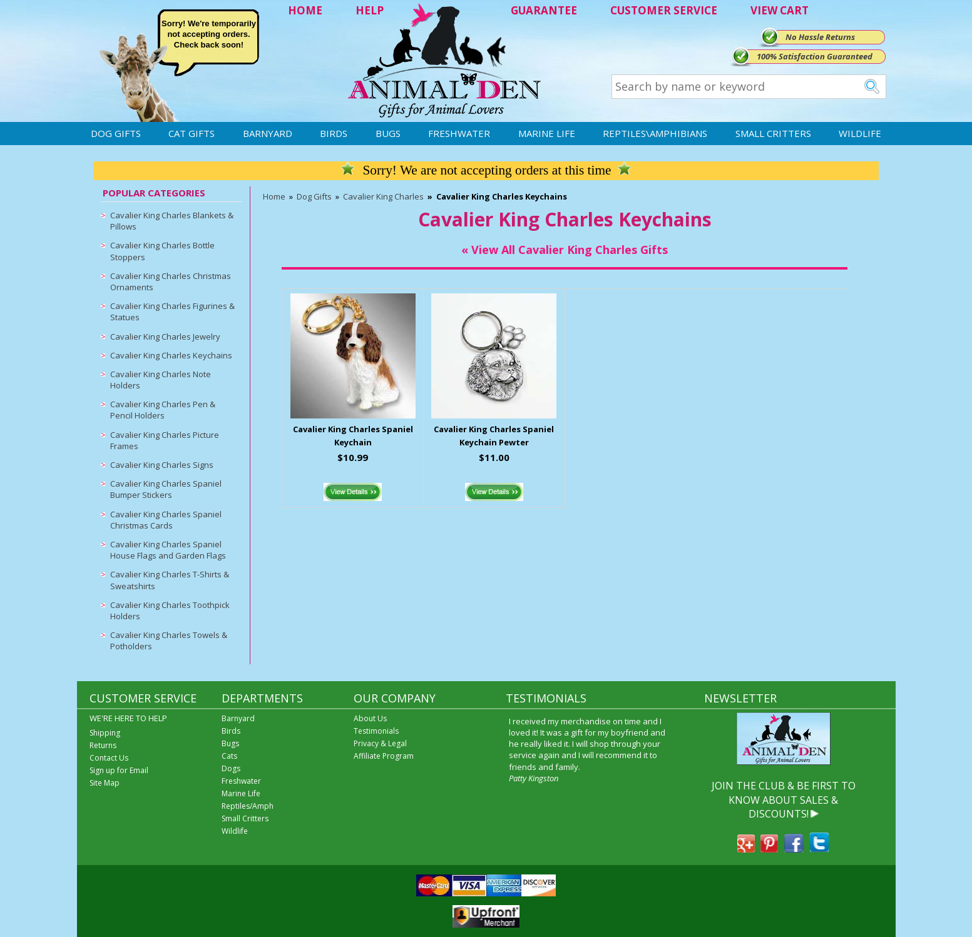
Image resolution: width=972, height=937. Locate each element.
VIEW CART (779, 10)
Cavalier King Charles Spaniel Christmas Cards (166, 520)
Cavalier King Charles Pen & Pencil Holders (162, 409)
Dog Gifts (116, 133)
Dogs (231, 768)
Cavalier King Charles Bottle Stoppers (162, 251)
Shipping (105, 732)
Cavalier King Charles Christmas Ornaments (170, 281)
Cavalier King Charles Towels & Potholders (168, 640)
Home (274, 196)
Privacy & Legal (380, 743)
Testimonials (376, 731)
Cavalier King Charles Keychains (171, 355)
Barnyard (267, 133)
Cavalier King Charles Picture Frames (164, 440)
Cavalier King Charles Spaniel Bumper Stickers (166, 489)
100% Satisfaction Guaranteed (814, 56)
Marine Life (546, 133)
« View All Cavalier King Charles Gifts (564, 249)
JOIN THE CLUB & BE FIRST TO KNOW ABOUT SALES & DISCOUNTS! (784, 800)
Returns (103, 745)
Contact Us (109, 757)
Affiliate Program (384, 756)
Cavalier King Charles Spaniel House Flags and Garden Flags (168, 550)
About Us (370, 718)
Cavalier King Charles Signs (161, 464)
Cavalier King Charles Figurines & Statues (172, 311)
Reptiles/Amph (248, 806)
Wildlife (860, 133)
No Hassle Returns (820, 37)
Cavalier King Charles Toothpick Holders (170, 610)
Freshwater (459, 133)
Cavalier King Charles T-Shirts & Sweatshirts (169, 580)
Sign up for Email (119, 770)
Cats (229, 756)
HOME (305, 10)
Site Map (105, 782)
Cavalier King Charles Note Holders (160, 379)
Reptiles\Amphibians (655, 133)
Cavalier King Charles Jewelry (165, 336)
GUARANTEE (544, 10)
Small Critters (773, 133)
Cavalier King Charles (383, 196)
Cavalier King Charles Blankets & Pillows (171, 221)
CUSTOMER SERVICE (663, 10)
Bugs (388, 133)
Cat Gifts (191, 133)
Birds (333, 133)
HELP (370, 10)
